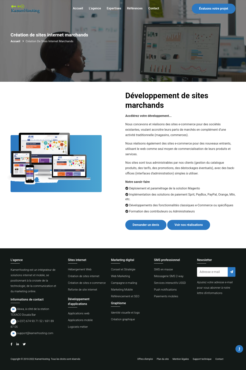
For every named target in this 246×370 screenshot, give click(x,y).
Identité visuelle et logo (125, 312)
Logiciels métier (78, 327)
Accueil (78, 8)
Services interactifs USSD (170, 283)
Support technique (202, 359)
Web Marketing (120, 276)
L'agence (95, 8)
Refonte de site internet (82, 289)
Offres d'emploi (145, 359)
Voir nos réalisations (189, 225)
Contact (153, 8)
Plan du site (163, 359)
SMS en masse (163, 269)
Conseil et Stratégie (123, 269)
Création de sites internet (84, 276)
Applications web (79, 313)
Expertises (114, 8)
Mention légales (181, 359)
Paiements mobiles (166, 296)
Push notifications (165, 289)
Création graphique (123, 319)
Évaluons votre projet (213, 8)
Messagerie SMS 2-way (168, 276)
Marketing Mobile (122, 289)
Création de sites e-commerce (87, 283)
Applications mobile (80, 320)
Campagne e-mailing (124, 283)
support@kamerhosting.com (35, 333)
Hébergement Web (80, 269)
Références (135, 8)
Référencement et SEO (125, 296)
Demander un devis (146, 225)
